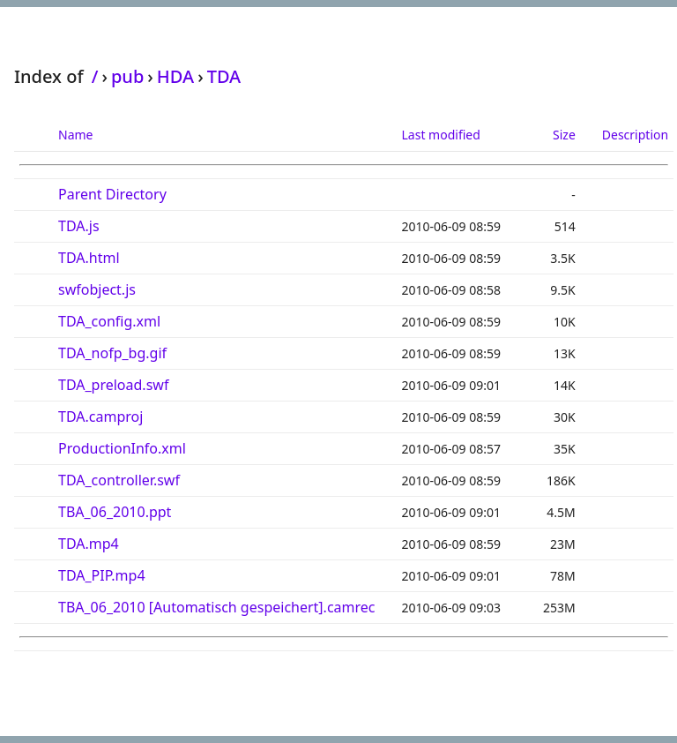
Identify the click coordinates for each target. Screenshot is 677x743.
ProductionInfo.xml (122, 448)
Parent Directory (112, 194)
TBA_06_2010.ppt (114, 512)
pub (127, 76)
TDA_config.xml (109, 321)
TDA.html (89, 257)
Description (635, 134)
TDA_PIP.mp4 (101, 575)
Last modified (441, 134)
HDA (175, 76)
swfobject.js (97, 289)
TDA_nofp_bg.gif (112, 353)
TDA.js (79, 226)
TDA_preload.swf (113, 384)
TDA (224, 76)
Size (564, 134)
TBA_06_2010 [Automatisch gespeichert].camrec (217, 607)
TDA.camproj (100, 416)
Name (75, 134)
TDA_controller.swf (119, 480)
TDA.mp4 (88, 543)
